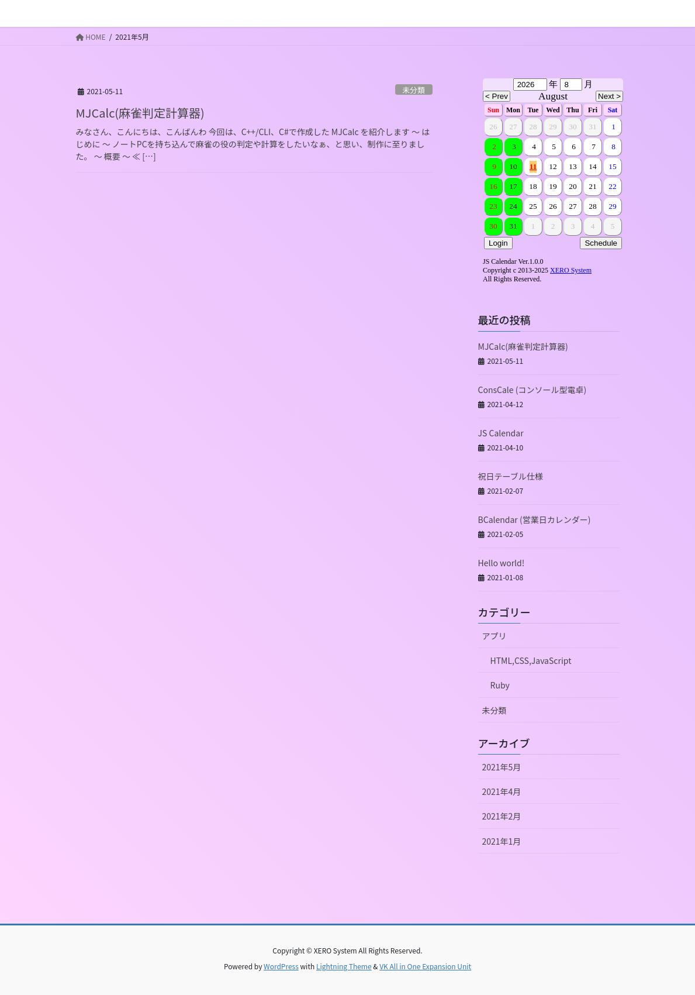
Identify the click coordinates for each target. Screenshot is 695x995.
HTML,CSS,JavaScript (531, 660)
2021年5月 (501, 767)
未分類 (413, 89)
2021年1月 (501, 841)
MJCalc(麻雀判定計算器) (140, 112)
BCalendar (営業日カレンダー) (534, 519)
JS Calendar (501, 433)
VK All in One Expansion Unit (425, 966)
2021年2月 (501, 816)
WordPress (281, 966)
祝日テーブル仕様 (510, 476)
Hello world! (501, 563)
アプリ (494, 636)
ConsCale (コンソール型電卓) (532, 389)
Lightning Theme (344, 966)
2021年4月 (501, 791)
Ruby (500, 685)
